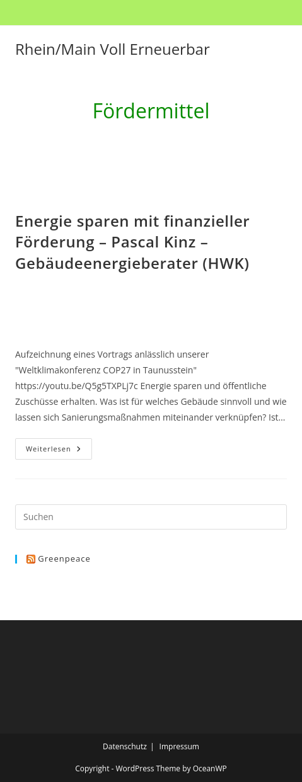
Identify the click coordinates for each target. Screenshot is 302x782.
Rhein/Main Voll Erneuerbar (112, 48)
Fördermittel (161, 143)
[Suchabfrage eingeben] (151, 517)
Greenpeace (64, 558)
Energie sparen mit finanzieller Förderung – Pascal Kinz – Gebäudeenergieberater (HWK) (132, 241)
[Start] (121, 143)
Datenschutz (125, 746)
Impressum (179, 746)
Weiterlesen (59, 451)
